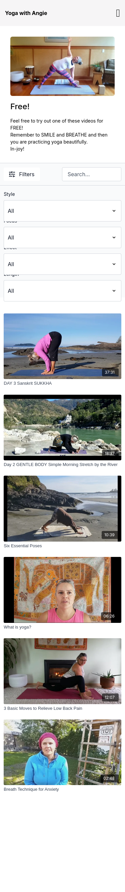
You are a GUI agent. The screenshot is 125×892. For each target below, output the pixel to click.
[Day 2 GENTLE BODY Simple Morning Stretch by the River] (62, 464)
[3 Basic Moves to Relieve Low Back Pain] (62, 708)
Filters (21, 174)
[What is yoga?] (62, 627)
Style (9, 194)
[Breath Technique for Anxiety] (62, 789)
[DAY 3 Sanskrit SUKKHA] (62, 383)
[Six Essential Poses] (62, 546)
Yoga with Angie (26, 13)
